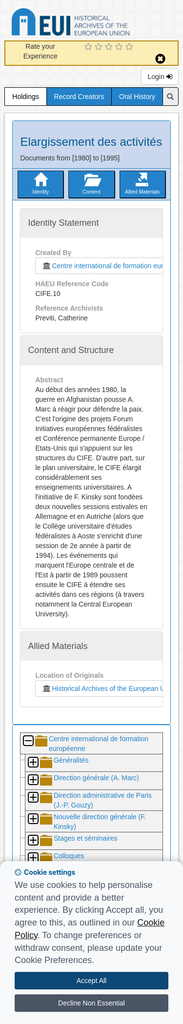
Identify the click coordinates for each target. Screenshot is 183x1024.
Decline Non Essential (91, 1003)
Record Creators (79, 96)
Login (159, 76)
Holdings (25, 96)
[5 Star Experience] (130, 47)
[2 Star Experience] (100, 47)
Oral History (137, 96)
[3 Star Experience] (110, 47)
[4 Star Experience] (120, 47)
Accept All (91, 981)
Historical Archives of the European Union (107, 688)
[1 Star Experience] (89, 47)
